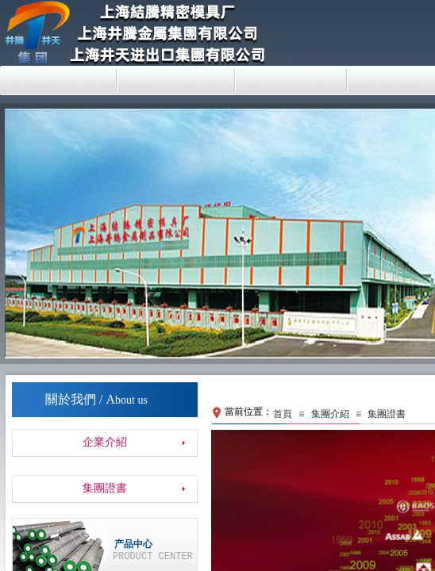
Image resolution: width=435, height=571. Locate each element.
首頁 (282, 414)
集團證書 (387, 414)
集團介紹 (330, 414)
